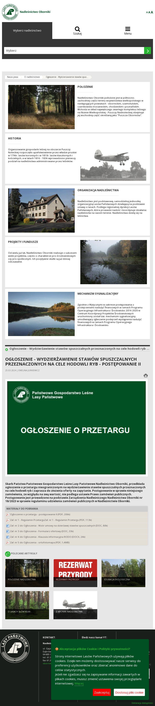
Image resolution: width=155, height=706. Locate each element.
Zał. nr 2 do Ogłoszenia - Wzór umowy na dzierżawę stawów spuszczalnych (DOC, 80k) (59, 525)
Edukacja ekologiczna (117, 579)
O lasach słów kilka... (20, 611)
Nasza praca (12, 77)
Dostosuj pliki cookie (129, 692)
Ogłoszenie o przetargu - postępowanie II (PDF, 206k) (40, 514)
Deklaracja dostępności (142, 703)
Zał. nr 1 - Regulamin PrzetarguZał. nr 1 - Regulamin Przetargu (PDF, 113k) (51, 519)
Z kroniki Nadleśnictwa (69, 611)
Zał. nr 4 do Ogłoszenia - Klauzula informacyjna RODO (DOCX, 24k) (47, 536)
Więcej (79, 683)
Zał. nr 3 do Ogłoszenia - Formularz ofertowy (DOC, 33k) (42, 531)
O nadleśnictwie (32, 77)
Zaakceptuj (101, 692)
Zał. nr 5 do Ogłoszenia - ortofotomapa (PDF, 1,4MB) (40, 542)
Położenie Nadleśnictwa (22, 579)
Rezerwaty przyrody (67, 579)
